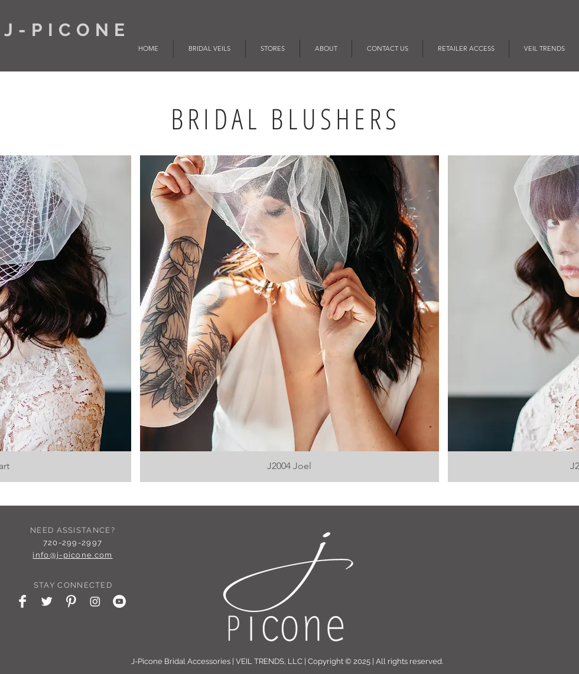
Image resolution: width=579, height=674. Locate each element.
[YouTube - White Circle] (119, 601)
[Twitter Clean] (46, 601)
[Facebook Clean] (22, 601)
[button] (290, 318)
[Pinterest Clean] (70, 601)
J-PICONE (71, 29)
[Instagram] (95, 601)
